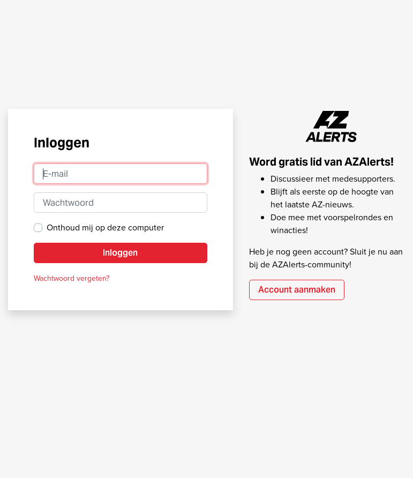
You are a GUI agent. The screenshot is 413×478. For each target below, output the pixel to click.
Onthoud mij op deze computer (105, 227)
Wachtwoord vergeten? (71, 278)
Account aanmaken (296, 289)
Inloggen (120, 252)
